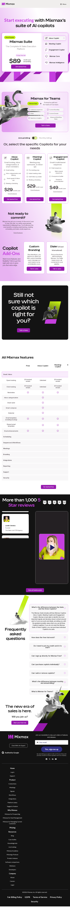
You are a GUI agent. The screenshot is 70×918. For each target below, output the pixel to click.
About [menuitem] (12, 889)
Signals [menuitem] (12, 803)
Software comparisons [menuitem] (12, 873)
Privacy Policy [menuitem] (56, 909)
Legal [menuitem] (12, 896)
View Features (12, 193)
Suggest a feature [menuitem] (12, 818)
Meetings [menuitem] (12, 799)
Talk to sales (34, 269)
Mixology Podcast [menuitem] (12, 866)
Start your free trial (20, 723)
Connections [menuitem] (12, 795)
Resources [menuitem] (12, 843)
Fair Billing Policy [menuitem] (14, 909)
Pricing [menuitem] (12, 839)
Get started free (20, 67)
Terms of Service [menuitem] (40, 909)
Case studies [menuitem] (12, 851)
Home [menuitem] (12, 780)
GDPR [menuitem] (27, 909)
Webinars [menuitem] (12, 877)
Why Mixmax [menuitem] (12, 822)
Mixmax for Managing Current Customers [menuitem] (12, 834)
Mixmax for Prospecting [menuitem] (12, 826)
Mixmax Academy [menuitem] (12, 862)
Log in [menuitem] (12, 784)
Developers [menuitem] (12, 881)
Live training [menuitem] (12, 858)
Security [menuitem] (34, 913)
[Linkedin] (53, 770)
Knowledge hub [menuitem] (12, 855)
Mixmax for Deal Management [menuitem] (12, 829)
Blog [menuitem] (12, 847)
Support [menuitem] (12, 787)
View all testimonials (35, 590)
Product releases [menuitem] (12, 870)
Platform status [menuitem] (12, 814)
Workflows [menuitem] (12, 806)
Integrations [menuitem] (12, 810)
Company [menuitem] (12, 885)
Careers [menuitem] (12, 893)
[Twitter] (49, 770)
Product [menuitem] (12, 791)
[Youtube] (56, 770)
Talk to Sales (45, 125)
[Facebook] (46, 770)
